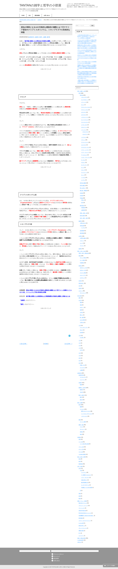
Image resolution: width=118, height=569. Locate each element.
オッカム (83, 160)
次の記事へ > (68, 343)
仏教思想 (83, 210)
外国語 (78, 437)
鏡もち (81, 315)
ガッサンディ (84, 165)
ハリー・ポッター (85, 477)
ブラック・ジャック (83, 505)
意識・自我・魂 (83, 213)
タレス (82, 104)
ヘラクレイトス (84, 117)
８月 (80, 353)
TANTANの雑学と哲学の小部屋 (40, 5)
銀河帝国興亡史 (84, 482)
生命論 (81, 193)
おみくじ (82, 307)
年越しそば (82, 365)
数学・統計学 (82, 395)
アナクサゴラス (84, 122)
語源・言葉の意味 (81, 538)
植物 (81, 384)
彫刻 (80, 498)
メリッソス (83, 102)
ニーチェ (83, 180)
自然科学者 (81, 375)
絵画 (80, 496)
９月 (80, 355)
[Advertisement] (45, 82)
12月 (80, 363)
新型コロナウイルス (85, 411)
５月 (80, 343)
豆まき (81, 330)
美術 (80, 493)
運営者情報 (37, 15)
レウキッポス (84, 124)
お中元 (81, 350)
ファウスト (83, 472)
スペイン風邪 (83, 421)
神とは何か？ (83, 188)
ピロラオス (83, 114)
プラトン (83, 139)
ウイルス (82, 409)
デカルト (83, 162)
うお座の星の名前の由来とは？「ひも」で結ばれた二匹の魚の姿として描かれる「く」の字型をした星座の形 (86, 36)
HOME (23, 15)
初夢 (81, 310)
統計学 (81, 399)
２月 (80, 325)
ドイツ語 (81, 441)
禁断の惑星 (81, 530)
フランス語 (81, 446)
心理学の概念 (83, 238)
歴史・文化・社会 (81, 251)
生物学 (37, 37)
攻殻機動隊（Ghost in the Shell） (86, 515)
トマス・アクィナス (85, 157)
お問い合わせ (47, 15)
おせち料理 (82, 320)
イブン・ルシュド (85, 152)
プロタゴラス (85, 131)
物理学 (81, 389)
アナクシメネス (84, 109)
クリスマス (82, 367)
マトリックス (82, 508)
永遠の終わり (84, 480)
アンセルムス (84, 155)
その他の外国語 (82, 454)
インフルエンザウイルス (86, 413)
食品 (81, 434)
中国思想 (83, 207)
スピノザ (83, 170)
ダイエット (82, 429)
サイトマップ (57, 556)
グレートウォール (83, 528)
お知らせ (79, 542)
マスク (81, 426)
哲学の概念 (82, 185)
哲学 (80, 93)
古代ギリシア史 (83, 267)
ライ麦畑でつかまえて (86, 475)
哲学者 (81, 95)
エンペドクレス (84, 119)
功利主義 (82, 225)
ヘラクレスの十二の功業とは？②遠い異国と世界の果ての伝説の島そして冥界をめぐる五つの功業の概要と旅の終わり (86, 41)
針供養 (81, 332)
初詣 (81, 304)
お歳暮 (81, 370)
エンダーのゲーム (85, 485)
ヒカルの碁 (81, 523)
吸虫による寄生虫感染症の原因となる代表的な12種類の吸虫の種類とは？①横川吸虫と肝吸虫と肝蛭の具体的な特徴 (86, 73)
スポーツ (81, 290)
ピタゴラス (83, 112)
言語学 (80, 288)
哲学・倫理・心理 (81, 91)
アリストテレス (84, 142)
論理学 (80, 248)
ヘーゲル (83, 177)
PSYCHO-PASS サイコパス (85, 513)
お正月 (80, 300)
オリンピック (83, 292)
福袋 (81, 302)
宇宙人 (82, 200)
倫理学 (80, 221)
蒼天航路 (81, 518)
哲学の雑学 (82, 215)
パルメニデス (84, 97)
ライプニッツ (84, 172)
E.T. (79, 533)
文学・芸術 (79, 466)
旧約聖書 (82, 230)
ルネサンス (82, 277)
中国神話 (82, 262)
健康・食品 (81, 424)
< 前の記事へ (23, 343)
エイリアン (81, 535)
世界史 (80, 265)
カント (82, 175)
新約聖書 (82, 233)
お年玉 (81, 312)
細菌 (81, 406)
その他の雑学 (80, 540)
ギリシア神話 (83, 257)
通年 (80, 297)
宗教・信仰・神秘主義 (84, 253)
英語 (80, 439)
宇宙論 (81, 198)
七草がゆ (82, 322)
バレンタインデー (84, 327)
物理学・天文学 (82, 387)
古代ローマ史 (83, 270)
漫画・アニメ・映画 (81, 501)
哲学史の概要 (83, 183)
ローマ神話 (82, 260)
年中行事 (79, 295)
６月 (80, 345)
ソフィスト (83, 129)
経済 (80, 461)
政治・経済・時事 (81, 456)
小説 (81, 470)
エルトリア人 (83, 275)
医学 (48, 37)
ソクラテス (83, 137)
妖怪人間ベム (82, 525)
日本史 (80, 280)
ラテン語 (81, 451)
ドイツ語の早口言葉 (84, 443)
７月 (80, 348)
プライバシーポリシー (59, 554)
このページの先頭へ (110, 565)
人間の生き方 (83, 223)
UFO (82, 202)
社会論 (81, 195)
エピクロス (83, 144)
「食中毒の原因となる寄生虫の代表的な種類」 (37, 41)
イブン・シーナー (85, 149)
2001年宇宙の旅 (82, 510)
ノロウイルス (84, 416)
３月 (80, 335)
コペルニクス (83, 377)
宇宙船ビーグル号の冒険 (86, 487)
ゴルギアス (84, 134)
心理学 (80, 236)
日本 (80, 285)
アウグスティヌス (85, 147)
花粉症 (81, 431)
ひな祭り (82, 337)
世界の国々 (81, 283)
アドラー (82, 245)
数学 (81, 397)
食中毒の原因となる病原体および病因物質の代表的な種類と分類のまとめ (48, 296)
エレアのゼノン (84, 99)
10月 (80, 358)
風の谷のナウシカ (83, 503)
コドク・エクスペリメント (85, 520)
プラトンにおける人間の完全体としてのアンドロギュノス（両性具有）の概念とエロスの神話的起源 (86, 51)
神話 (80, 255)
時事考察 (81, 463)
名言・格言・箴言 (84, 218)
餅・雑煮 (82, 317)
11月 (80, 360)
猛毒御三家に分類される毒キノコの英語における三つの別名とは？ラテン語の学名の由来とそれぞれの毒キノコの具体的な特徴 (86, 46)
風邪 (80, 419)
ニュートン (82, 379)
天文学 (81, 392)
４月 (80, 340)
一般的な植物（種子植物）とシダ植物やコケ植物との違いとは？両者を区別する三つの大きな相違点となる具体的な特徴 (86, 82)
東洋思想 (82, 205)
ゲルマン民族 (83, 272)
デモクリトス (84, 127)
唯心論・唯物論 (83, 190)
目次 (30, 15)
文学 (80, 468)
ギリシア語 (81, 449)
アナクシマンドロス (85, 107)
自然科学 (31, 37)
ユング (81, 243)
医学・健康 (42, 37)
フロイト (82, 240)
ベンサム (83, 227)
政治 (80, 458)
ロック (82, 167)
